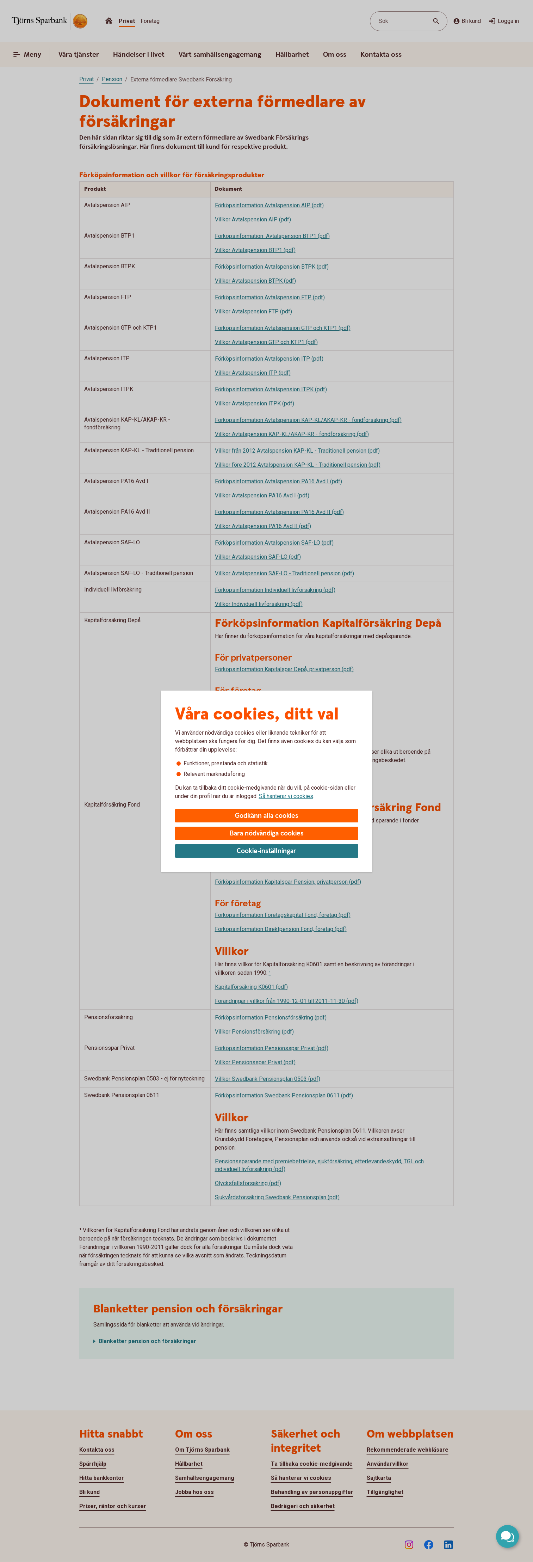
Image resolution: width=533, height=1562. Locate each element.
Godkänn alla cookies (266, 815)
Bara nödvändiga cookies (267, 833)
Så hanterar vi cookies (286, 796)
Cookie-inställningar (266, 851)
